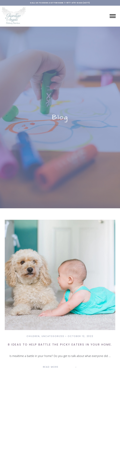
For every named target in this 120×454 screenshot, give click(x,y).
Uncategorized (53, 336)
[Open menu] (113, 16)
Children (33, 336)
